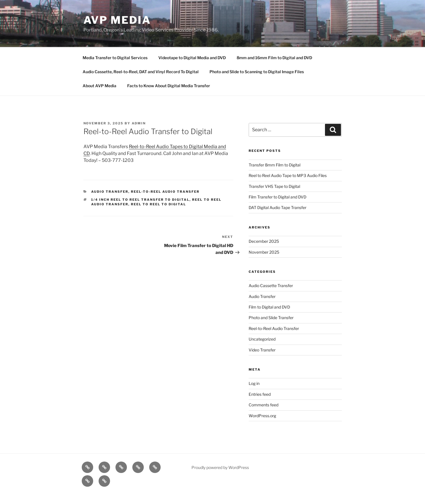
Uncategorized (262, 339)
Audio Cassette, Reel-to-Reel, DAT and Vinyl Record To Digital (141, 71)
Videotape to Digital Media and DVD (192, 57)
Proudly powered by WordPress (220, 467)
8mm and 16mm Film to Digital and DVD (274, 57)
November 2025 (264, 252)
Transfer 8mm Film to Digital (274, 164)
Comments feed (263, 404)
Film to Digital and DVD (269, 307)
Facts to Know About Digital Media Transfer (168, 85)
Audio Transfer (109, 192)
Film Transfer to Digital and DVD (277, 196)
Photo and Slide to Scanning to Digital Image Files (256, 71)
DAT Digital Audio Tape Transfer (277, 207)
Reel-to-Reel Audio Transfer (165, 192)
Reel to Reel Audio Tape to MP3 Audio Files (288, 175)
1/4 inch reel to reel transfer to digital (140, 200)
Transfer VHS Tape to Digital (274, 186)
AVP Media (117, 20)
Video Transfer (262, 349)
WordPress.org (262, 415)
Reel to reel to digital (158, 204)
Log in (254, 383)
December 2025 (264, 241)
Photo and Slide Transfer (271, 317)
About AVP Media (99, 85)
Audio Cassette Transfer (271, 285)
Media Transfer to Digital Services (115, 57)
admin (139, 123)
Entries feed (260, 394)
